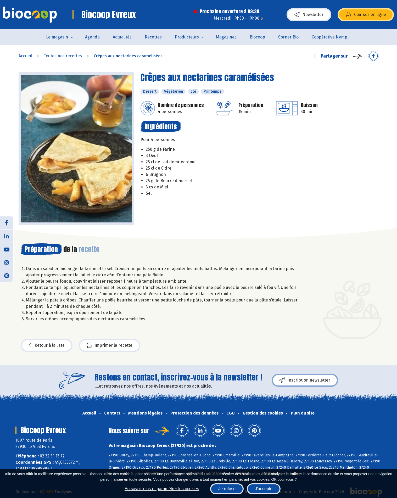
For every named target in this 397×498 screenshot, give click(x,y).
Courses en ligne (365, 14)
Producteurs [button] (187, 37)
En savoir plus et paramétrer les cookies (162, 488)
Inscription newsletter (304, 380)
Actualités (122, 37)
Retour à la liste (47, 345)
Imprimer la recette (109, 345)
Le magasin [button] (57, 37)
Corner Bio (288, 37)
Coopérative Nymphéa (333, 37)
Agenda (92, 37)
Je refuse (227, 488)
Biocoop (257, 37)
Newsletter (308, 14)
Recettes (153, 37)
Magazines (226, 37)
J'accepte (263, 488)
